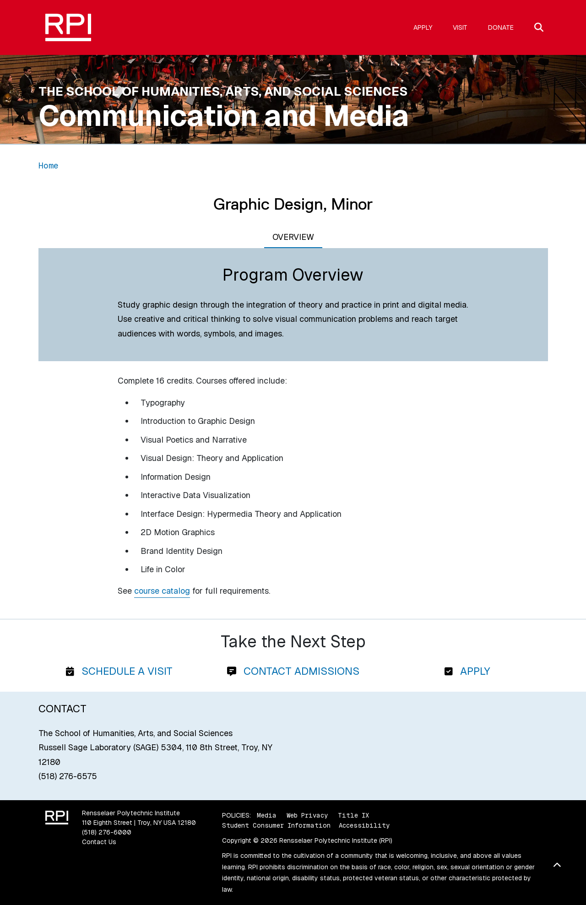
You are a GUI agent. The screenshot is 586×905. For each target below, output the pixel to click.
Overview (293, 237)
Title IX (353, 815)
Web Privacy (307, 815)
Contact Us (99, 842)
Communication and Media (223, 116)
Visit (460, 27)
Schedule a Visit (119, 671)
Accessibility (364, 825)
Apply (422, 27)
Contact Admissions (293, 671)
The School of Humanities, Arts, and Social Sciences (223, 91)
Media (267, 815)
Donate (501, 27)
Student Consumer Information (276, 825)
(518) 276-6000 (106, 832)
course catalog (162, 590)
